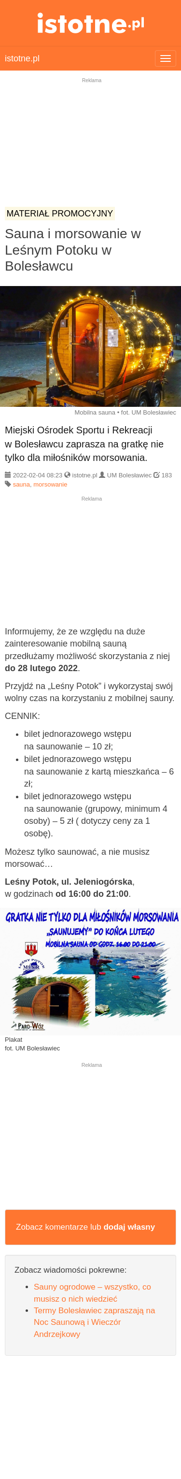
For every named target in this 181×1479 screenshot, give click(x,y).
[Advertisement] (90, 149)
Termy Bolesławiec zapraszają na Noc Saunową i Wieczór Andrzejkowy (94, 1322)
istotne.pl (90, 23)
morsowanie (50, 484)
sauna (21, 484)
